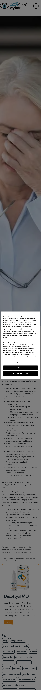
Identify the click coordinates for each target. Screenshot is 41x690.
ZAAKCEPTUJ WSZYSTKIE (20, 373)
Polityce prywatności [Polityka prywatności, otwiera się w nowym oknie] (30, 356)
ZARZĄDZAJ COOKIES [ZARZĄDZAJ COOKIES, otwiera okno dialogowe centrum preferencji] (20, 362)
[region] (20, 345)
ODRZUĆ (20, 367)
